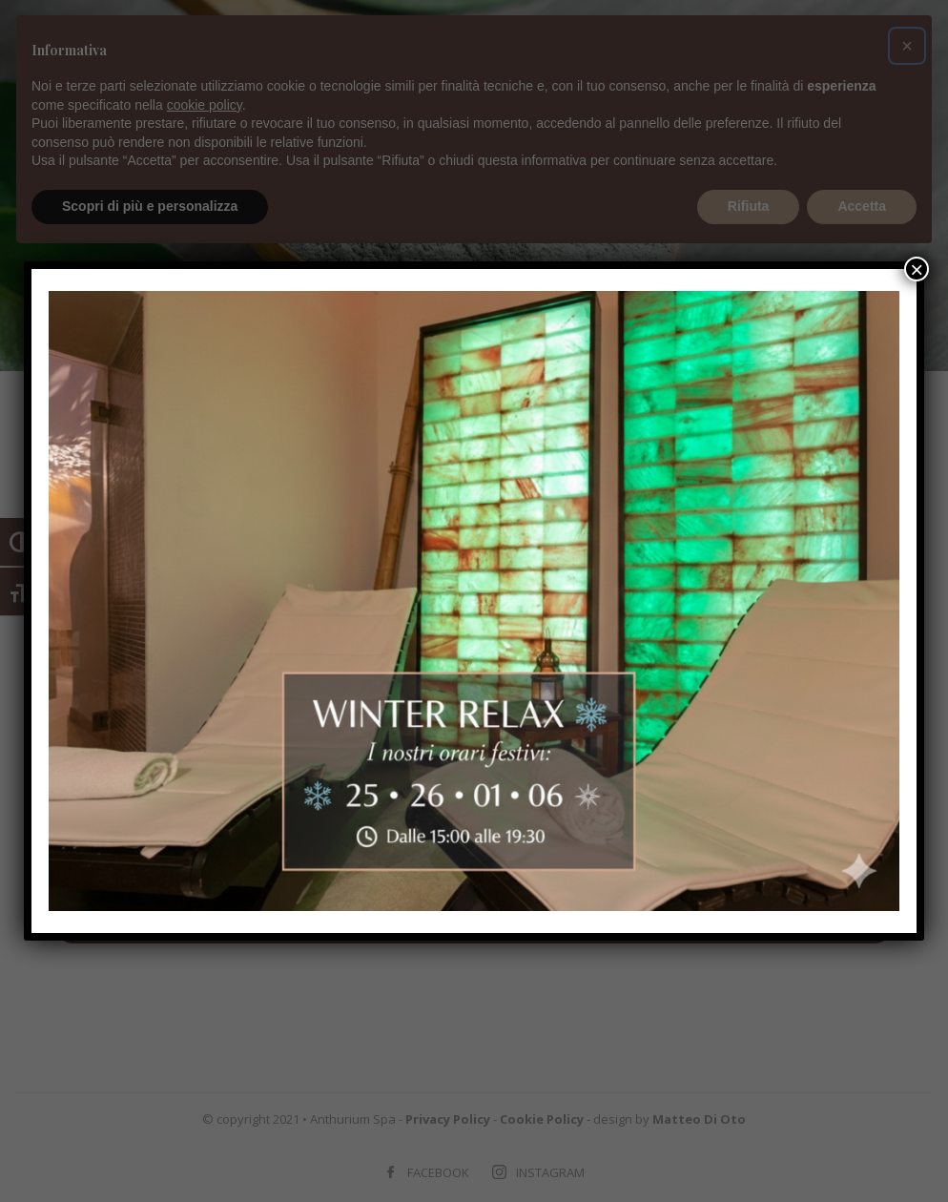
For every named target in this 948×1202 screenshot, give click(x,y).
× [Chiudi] (916, 269)
